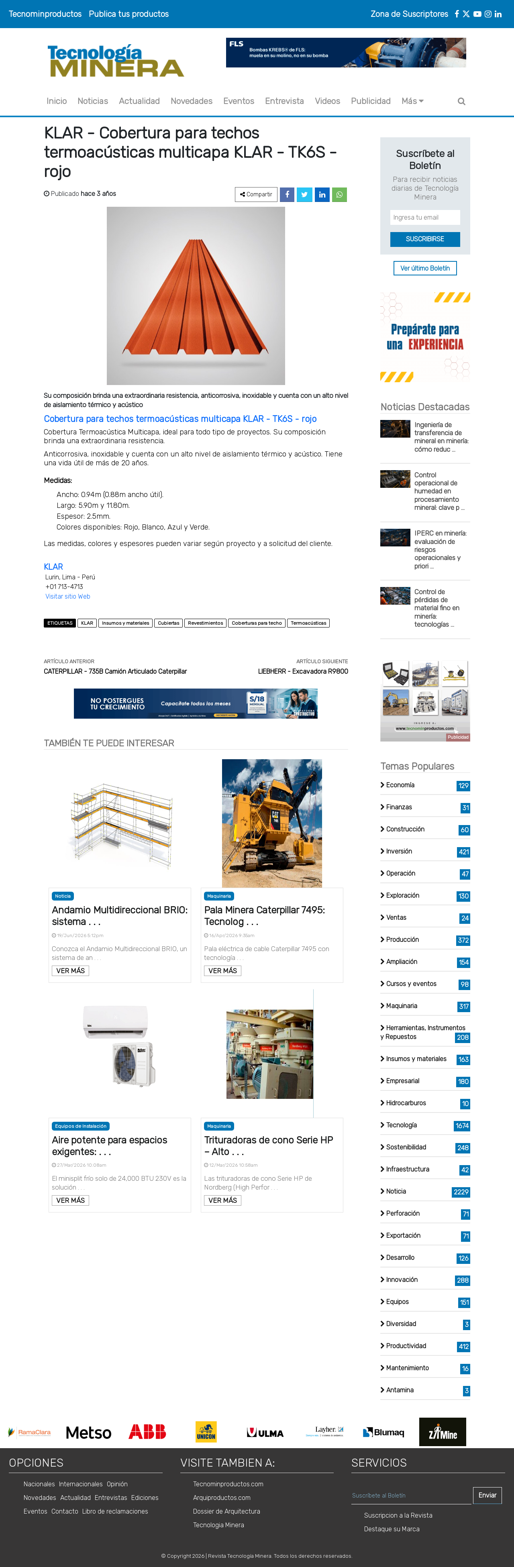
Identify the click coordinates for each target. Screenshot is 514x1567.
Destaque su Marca (392, 1529)
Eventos (238, 101)
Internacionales (81, 1484)
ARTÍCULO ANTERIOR (69, 661)
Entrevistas (111, 1498)
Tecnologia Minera (218, 1525)
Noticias (93, 101)
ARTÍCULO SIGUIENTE (322, 661)
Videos (327, 101)
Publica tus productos (129, 14)
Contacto (64, 1511)
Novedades (191, 101)
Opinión (117, 1484)
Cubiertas (168, 623)
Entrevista (284, 101)
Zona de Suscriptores (409, 14)
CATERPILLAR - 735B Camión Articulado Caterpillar (115, 671)
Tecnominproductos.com (228, 1484)
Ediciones (145, 1498)
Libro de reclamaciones (115, 1511)
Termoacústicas (308, 623)
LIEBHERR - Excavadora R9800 (303, 671)
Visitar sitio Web (67, 596)
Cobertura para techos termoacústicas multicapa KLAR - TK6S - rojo (181, 419)
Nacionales (39, 1484)
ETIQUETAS (59, 623)
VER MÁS (70, 971)
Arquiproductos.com (222, 1498)
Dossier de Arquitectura (226, 1511)
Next (477, 1432)
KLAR (53, 567)
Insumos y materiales (125, 623)
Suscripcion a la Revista (398, 1515)
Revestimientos (205, 623)
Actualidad (139, 101)
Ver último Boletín (425, 268)
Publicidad (371, 101)
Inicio (57, 101)
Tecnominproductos (45, 14)
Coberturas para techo (257, 623)
